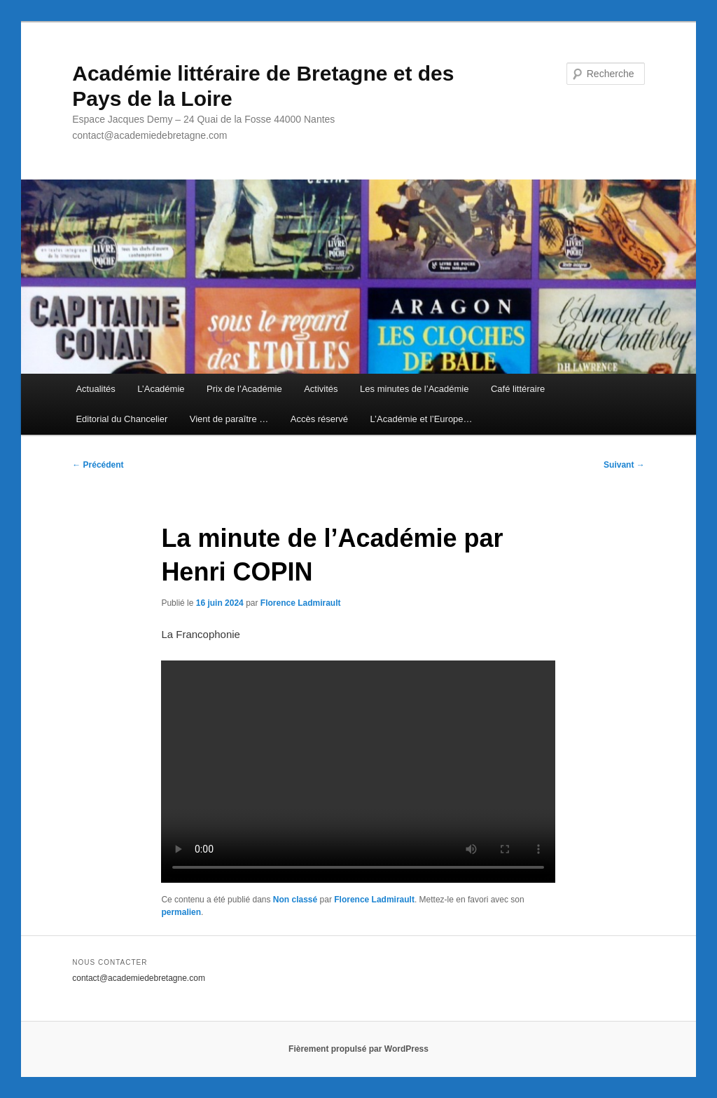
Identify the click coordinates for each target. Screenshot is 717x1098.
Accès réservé (319, 419)
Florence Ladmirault (300, 603)
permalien (181, 912)
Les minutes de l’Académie (414, 389)
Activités (320, 389)
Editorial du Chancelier (121, 419)
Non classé (295, 899)
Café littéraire (518, 389)
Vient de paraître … (229, 419)
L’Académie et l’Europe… (421, 419)
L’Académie (160, 389)
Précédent (97, 465)
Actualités (95, 389)
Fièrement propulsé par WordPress (358, 1049)
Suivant (624, 465)
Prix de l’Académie (244, 389)
